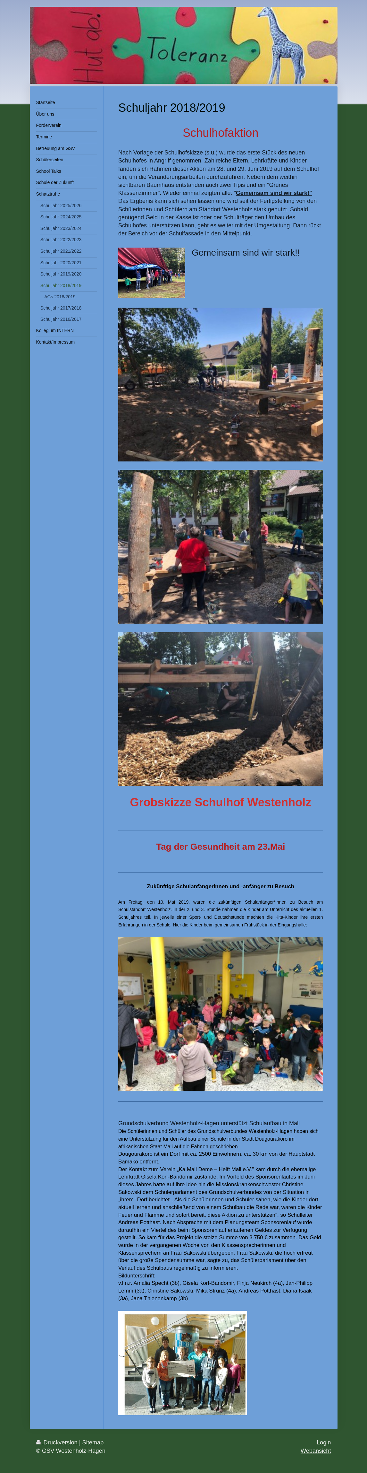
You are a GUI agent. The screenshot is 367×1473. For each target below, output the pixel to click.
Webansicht (316, 1451)
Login (324, 1442)
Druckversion (57, 1442)
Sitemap (93, 1442)
